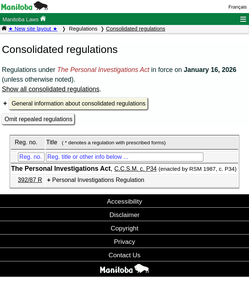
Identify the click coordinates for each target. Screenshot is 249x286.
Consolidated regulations (135, 29)
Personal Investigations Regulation (98, 180)
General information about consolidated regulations (78, 103)
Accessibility (124, 201)
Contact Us (124, 255)
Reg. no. (26, 142)
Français (237, 7)
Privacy (124, 241)
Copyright (124, 228)
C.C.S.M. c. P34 (135, 169)
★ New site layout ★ (33, 29)
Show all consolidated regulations (50, 89)
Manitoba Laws (24, 18)
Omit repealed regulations (38, 119)
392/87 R (30, 180)
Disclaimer (125, 215)
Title (52, 142)
